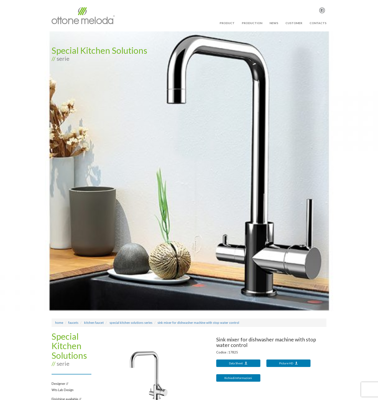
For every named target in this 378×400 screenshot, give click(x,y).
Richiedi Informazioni (238, 378)
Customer (293, 23)
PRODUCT (227, 23)
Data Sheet (238, 363)
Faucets (73, 323)
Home (59, 323)
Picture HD (288, 363)
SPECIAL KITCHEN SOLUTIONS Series (130, 323)
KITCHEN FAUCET (93, 323)
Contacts (318, 23)
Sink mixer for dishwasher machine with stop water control (198, 323)
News (274, 23)
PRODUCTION (252, 23)
